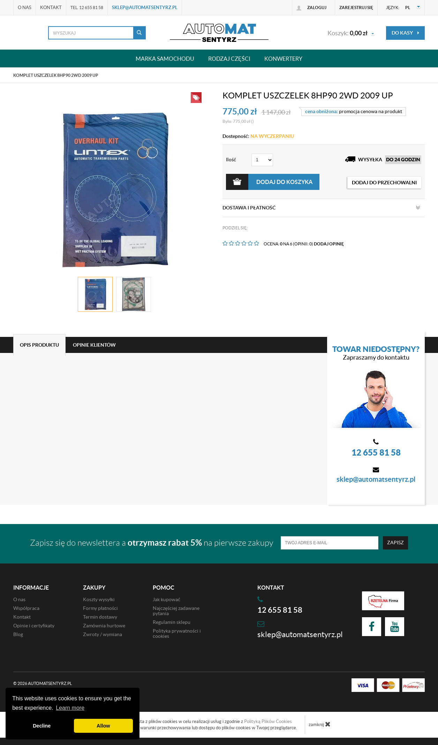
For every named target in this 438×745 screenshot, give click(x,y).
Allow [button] (103, 726)
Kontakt (51, 7)
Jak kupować (166, 599)
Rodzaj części (229, 58)
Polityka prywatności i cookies (177, 633)
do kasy (405, 33)
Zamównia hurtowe (104, 625)
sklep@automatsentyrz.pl (145, 7)
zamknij (320, 724)
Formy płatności (100, 608)
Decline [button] (42, 726)
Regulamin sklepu (171, 622)
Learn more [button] (70, 708)
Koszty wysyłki (99, 599)
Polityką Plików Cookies (268, 721)
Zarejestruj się (356, 7)
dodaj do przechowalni (384, 182)
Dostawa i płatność (321, 207)
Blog (18, 634)
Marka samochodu (165, 58)
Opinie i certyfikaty (33, 625)
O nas (24, 7)
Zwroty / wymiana (102, 634)
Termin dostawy (100, 617)
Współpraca (26, 608)
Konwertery (283, 58)
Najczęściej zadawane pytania (176, 610)
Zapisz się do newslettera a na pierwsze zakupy (151, 542)
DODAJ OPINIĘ (329, 244)
